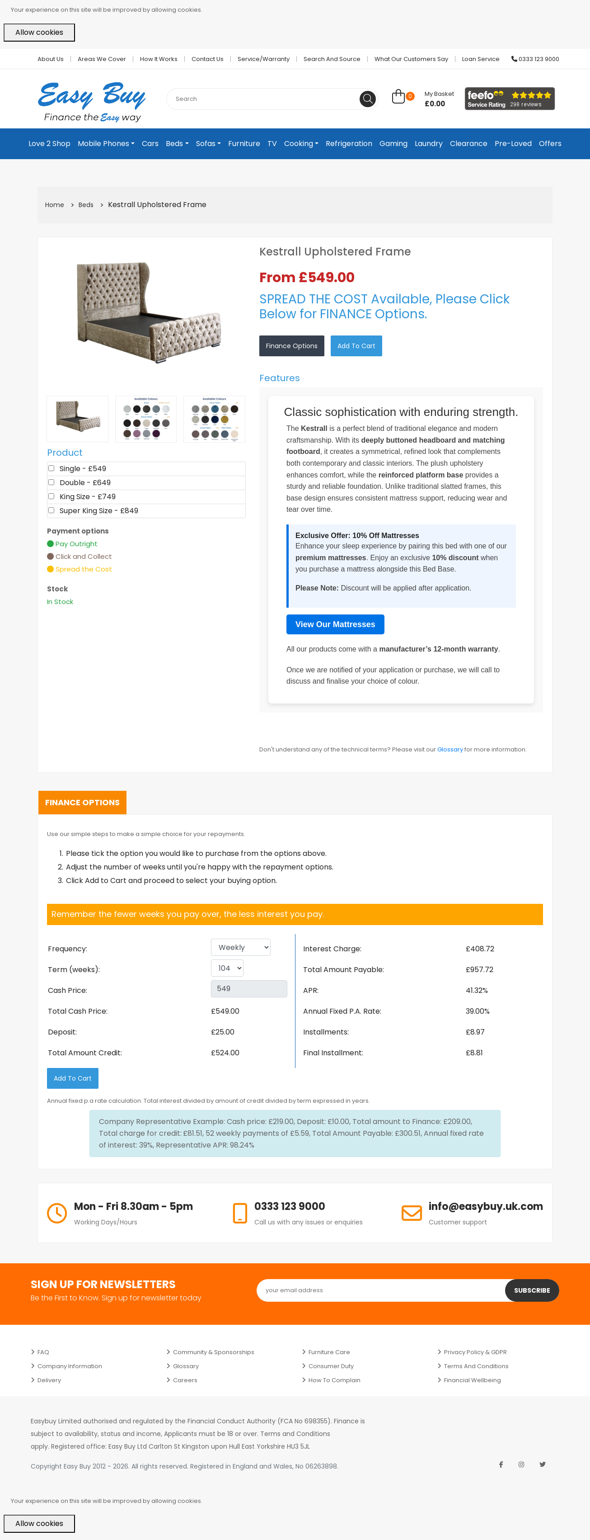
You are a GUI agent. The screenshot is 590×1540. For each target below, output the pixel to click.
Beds (174, 143)
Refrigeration (349, 143)
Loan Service (481, 59)
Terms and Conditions (476, 1366)
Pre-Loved (513, 143)
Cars (150, 143)
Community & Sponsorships (213, 1352)
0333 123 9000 (535, 59)
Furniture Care (329, 1352)
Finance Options (292, 345)
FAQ (43, 1352)
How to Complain (335, 1380)
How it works (159, 59)
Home (54, 204)
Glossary (450, 749)
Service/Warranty (264, 59)
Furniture (244, 143)
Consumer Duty (331, 1366)
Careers (185, 1380)
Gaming (393, 143)
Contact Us (208, 59)
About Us (50, 59)
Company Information (69, 1366)
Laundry (429, 143)
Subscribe (532, 1290)
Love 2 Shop (49, 143)
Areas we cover (102, 59)
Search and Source (332, 59)
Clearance (468, 143)
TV (272, 143)
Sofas (205, 143)
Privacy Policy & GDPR (475, 1352)
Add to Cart (356, 345)
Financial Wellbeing (472, 1380)
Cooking (298, 143)
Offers (550, 143)
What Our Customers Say (411, 59)
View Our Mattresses (335, 624)
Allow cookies (39, 32)
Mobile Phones (103, 143)
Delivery (49, 1380)
